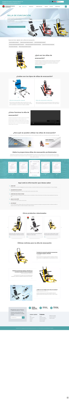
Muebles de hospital (52, 315)
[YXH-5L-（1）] (21, 60)
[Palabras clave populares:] (66, 7)
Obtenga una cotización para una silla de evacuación (16, 26)
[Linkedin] (51, 1)
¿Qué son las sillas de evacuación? (14, 42)
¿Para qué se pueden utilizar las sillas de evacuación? (16, 44)
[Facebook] (49, 1)
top (67, 398)
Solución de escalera (43, 317)
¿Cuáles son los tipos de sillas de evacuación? (26, 42)
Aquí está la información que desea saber (48, 44)
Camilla (41, 316)
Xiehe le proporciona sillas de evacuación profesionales (33, 44)
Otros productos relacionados (13, 46)
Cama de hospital (42, 321)
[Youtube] (53, 1)
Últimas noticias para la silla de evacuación (25, 46)
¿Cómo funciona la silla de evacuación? (39, 42)
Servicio (31, 321)
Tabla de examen (52, 318)
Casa (30, 316)
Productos (31, 318)
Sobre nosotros (32, 317)
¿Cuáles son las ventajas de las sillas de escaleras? (47, 289)
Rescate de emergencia (43, 318)
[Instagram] (55, 1)
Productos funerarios (52, 316)
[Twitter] (52, 1)
